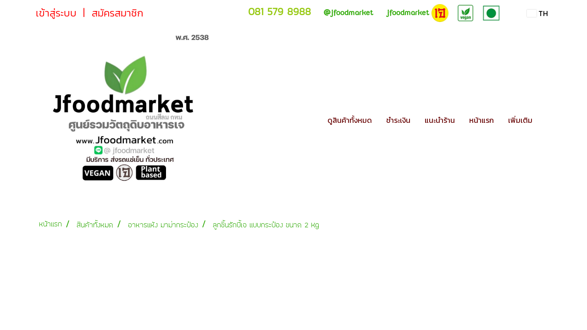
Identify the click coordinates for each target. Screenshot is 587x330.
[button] (547, 120)
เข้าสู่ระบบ (56, 13)
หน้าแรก (481, 120)
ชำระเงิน (398, 120)
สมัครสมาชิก (117, 13)
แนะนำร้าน (440, 120)
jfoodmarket (348, 12)
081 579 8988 (279, 11)
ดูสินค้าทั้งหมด (349, 120)
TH (537, 13)
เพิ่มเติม (520, 120)
